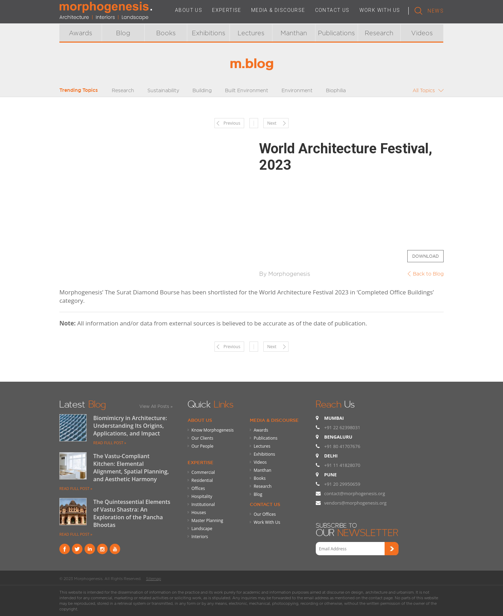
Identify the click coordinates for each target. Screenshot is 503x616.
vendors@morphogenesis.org (355, 503)
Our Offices (265, 514)
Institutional (203, 504)
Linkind (90, 549)
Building (202, 90)
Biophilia (336, 90)
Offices (198, 488)
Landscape (201, 528)
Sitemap (153, 579)
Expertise (200, 462)
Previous (232, 123)
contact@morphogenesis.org (354, 493)
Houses (198, 512)
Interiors (199, 537)
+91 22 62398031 (342, 427)
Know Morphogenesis (212, 430)
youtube (115, 549)
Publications (336, 33)
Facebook (64, 549)
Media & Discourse (274, 420)
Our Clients (202, 438)
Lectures (251, 33)
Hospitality (201, 496)
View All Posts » (156, 406)
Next (271, 123)
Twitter (77, 549)
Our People (202, 446)
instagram (102, 549)
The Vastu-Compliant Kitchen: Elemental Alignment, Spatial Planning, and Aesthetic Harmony (131, 467)
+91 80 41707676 (342, 446)
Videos (422, 33)
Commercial (203, 472)
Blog (123, 33)
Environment (297, 90)
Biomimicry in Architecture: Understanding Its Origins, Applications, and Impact (130, 425)
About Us (200, 420)
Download (425, 256)
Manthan (293, 33)
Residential (202, 480)
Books (166, 33)
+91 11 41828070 (342, 465)
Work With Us (267, 522)
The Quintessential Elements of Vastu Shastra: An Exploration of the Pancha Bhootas (131, 513)
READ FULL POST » (109, 442)
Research (379, 33)
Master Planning (207, 520)
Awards (80, 33)
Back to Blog (428, 273)
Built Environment (246, 90)
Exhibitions (208, 33)
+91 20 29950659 (342, 484)
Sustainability (163, 90)
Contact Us (265, 504)
